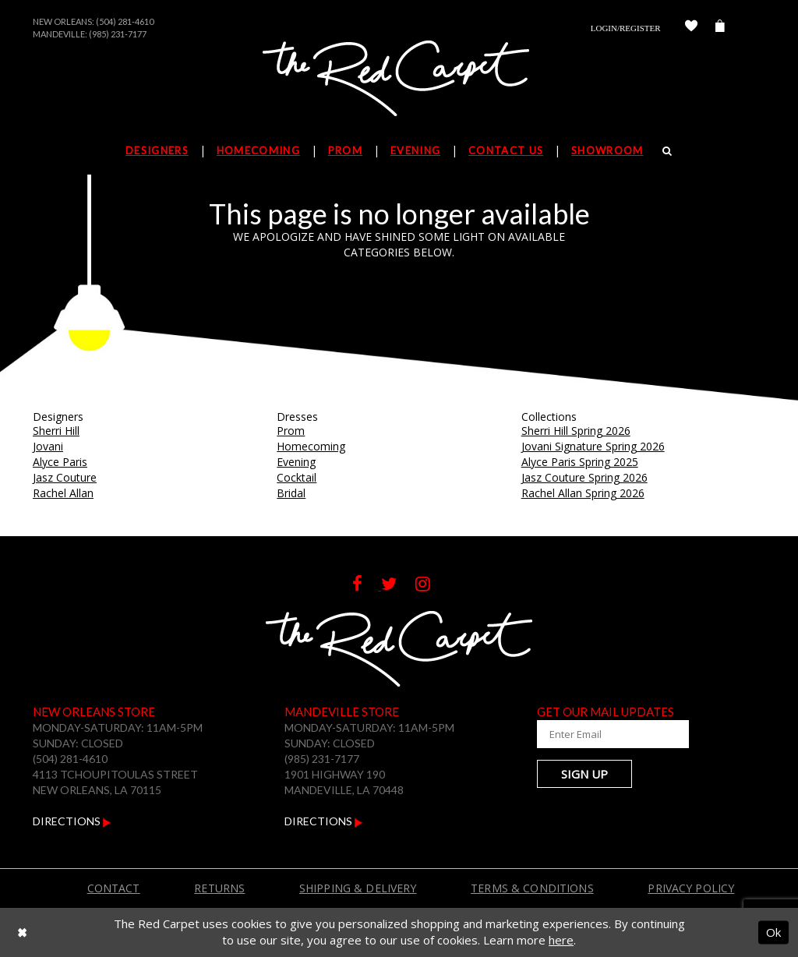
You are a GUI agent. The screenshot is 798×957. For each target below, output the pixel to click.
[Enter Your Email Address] (613, 734)
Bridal (291, 493)
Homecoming (311, 446)
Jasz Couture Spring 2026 (584, 477)
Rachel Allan (63, 493)
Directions (72, 821)
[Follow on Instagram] (430, 585)
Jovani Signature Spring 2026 (593, 446)
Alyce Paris (60, 461)
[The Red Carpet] (399, 79)
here (561, 940)
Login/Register (626, 28)
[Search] (667, 150)
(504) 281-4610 (125, 21)
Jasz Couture (65, 477)
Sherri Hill (56, 430)
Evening (296, 461)
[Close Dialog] (22, 932)
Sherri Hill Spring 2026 (575, 430)
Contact (113, 888)
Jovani (48, 446)
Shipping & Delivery (358, 888)
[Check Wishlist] (691, 28)
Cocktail (296, 477)
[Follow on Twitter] (398, 585)
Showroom (607, 150)
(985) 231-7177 (118, 34)
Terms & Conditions (532, 888)
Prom (291, 430)
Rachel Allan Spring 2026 (582, 493)
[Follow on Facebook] (366, 585)
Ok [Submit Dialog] (773, 932)
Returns (219, 888)
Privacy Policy (691, 888)
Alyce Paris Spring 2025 (579, 461)
